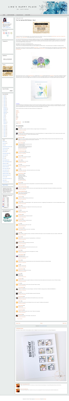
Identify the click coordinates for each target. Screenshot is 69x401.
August (4, 113)
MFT (3, 158)
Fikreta (19, 273)
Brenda (17, 117)
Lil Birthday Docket (19, 328)
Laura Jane (17, 112)
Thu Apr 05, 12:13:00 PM (22, 294)
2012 (5, 132)
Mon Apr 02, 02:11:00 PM (22, 162)
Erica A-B (19, 155)
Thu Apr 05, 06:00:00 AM (22, 285)
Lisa (16, 119)
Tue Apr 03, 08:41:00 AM (22, 221)
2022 (5, 101)
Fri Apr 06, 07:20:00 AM (21, 303)
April (4, 119)
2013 (5, 130)
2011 (5, 133)
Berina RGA (20, 314)
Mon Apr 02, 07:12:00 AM (22, 130)
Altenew (4, 141)
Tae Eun (17, 111)
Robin (19, 164)
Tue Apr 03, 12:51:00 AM (22, 212)
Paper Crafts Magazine (6, 161)
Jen (18, 168)
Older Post (64, 323)
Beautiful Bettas (54, 36)
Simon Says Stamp (6, 168)
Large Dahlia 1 (18, 37)
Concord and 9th (5, 148)
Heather (19, 205)
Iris (18, 264)
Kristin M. (19, 201)
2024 (5, 98)
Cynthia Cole (20, 241)
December (5, 108)
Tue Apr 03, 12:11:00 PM (22, 230)
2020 (5, 104)
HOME (4, 14)
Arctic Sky (41, 75)
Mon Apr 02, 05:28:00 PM (22, 194)
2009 (5, 136)
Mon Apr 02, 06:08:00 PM (22, 199)
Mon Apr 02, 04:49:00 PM (22, 189)
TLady (19, 232)
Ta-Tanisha (20, 278)
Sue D (19, 223)
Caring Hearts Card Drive (7, 146)
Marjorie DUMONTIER (21, 191)
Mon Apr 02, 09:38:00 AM (22, 135)
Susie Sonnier (20, 137)
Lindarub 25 (20, 196)
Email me (7, 26)
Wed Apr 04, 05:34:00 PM (22, 276)
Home (41, 323)
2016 (5, 126)
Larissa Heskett (20, 287)
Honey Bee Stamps (6, 153)
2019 (5, 105)
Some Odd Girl (5, 170)
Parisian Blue (52, 75)
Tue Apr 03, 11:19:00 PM (22, 252)
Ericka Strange (20, 296)
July (4, 115)
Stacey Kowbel (20, 305)
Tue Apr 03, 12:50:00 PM (22, 239)
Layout (4, 156)
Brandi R (19, 236)
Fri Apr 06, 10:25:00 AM (21, 312)
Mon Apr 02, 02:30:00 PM (22, 171)
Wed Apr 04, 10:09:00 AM (22, 262)
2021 (5, 102)
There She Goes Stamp (6, 178)
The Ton (17, 110)
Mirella (19, 127)
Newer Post (18, 323)
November (5, 109)
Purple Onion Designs (6, 165)
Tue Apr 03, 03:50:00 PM (22, 243)
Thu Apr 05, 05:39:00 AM (22, 281)
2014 (5, 129)
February (5, 122)
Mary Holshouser (21, 173)
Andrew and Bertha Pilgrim (22, 186)
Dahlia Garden (25, 37)
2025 (5, 97)
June (4, 116)
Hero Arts (4, 151)
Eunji (16, 118)
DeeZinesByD (20, 132)
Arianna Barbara (21, 254)
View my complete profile (7, 27)
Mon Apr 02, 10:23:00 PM (22, 208)
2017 (5, 125)
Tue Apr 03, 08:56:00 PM (22, 248)
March (4, 120)
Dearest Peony (42, 48)
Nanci (19, 283)
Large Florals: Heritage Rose (61, 36)
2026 (5, 95)
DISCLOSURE (27, 14)
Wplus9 (4, 180)
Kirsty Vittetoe (20, 245)
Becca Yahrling (20, 142)
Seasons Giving (5, 166)
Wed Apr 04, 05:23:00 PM (22, 271)
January (4, 123)
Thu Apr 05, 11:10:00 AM (22, 290)
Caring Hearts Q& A (19, 14)
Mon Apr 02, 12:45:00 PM (22, 153)
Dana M (19, 250)
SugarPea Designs (6, 173)
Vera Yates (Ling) (6, 22)
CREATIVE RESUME (10, 14)
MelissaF (19, 182)
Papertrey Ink (5, 163)
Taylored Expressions (6, 175)
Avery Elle (4, 143)
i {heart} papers (5, 181)
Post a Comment (19, 318)
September (5, 112)
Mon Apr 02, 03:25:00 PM (22, 180)
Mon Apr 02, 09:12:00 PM (22, 203)
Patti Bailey (20, 214)
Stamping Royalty (5, 171)
